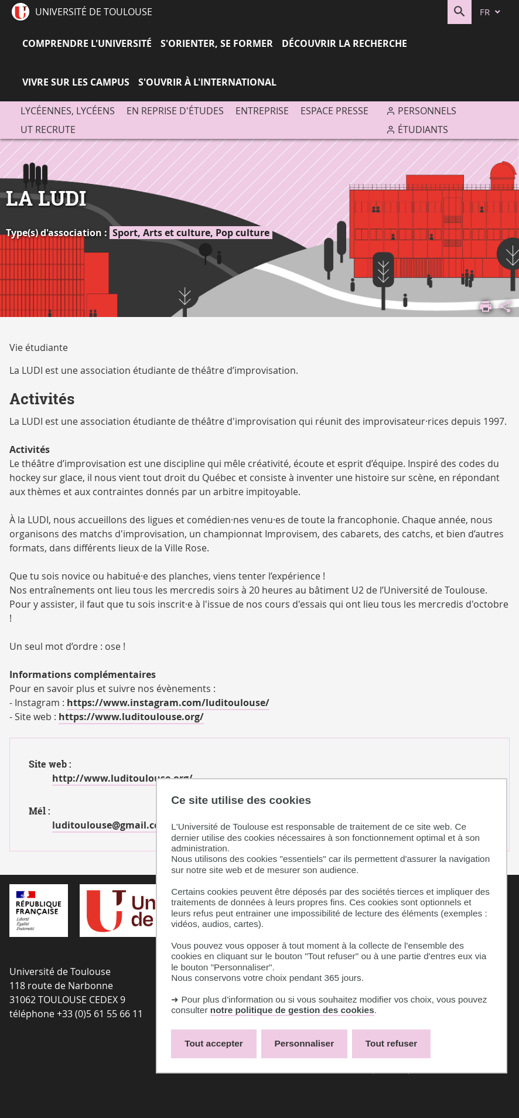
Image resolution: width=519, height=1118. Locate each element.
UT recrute (48, 129)
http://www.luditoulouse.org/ (122, 778)
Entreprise (262, 110)
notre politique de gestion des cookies (292, 1010)
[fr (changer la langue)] (490, 12)
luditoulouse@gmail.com (110, 825)
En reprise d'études (175, 110)
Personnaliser (304, 1043)
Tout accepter (214, 1043)
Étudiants (423, 129)
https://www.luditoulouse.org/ (131, 716)
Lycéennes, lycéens (68, 110)
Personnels (427, 110)
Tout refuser (391, 1043)
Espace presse (334, 110)
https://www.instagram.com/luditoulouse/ (168, 702)
